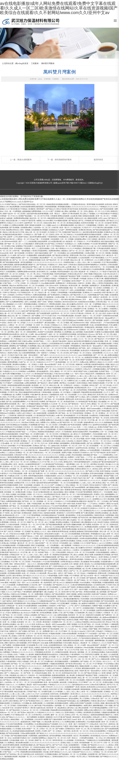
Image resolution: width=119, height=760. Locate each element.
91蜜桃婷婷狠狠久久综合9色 (27, 585)
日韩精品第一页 (12, 606)
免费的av (83, 450)
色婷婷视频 (4, 227)
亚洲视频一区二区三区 (44, 501)
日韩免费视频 (62, 292)
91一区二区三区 (96, 682)
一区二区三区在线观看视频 (69, 483)
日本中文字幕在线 (77, 313)
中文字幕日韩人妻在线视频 (103, 227)
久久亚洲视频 (82, 754)
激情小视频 (24, 278)
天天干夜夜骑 (27, 269)
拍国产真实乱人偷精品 (32, 647)
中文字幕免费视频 (37, 388)
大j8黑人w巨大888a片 (24, 413)
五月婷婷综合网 (99, 585)
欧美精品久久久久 (13, 367)
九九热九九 (18, 580)
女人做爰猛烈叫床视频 (90, 357)
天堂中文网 (98, 536)
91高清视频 (57, 309)
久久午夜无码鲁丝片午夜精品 (17, 209)
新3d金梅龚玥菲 (43, 371)
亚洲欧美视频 (104, 415)
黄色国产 (49, 360)
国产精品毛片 (100, 339)
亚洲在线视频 (22, 705)
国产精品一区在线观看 (106, 390)
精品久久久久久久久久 (110, 304)
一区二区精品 (32, 364)
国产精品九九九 (112, 220)
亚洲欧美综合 (70, 729)
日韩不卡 (112, 708)
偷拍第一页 (50, 680)
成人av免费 (73, 696)
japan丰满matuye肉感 (31, 580)
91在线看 (86, 749)
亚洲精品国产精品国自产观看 (70, 276)
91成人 (60, 550)
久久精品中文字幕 (16, 620)
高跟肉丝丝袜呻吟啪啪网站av (88, 265)
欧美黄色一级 (56, 390)
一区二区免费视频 (52, 545)
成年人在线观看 (92, 397)
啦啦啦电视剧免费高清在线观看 (19, 385)
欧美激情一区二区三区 (40, 385)
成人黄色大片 (80, 225)
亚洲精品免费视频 (75, 569)
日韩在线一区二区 (91, 313)
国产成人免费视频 (94, 443)
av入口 (101, 543)
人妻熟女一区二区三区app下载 (27, 239)
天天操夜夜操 (49, 297)
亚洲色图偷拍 (86, 606)
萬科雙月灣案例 (47, 63)
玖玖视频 (46, 459)
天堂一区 (9, 580)
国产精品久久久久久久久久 (63, 497)
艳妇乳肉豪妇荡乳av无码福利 (106, 311)
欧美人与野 (74, 557)
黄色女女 (70, 552)
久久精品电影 (96, 262)
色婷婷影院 (48, 582)
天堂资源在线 (80, 740)
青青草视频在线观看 (78, 443)
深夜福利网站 (32, 332)
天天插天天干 (64, 290)
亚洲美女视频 (108, 682)
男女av (50, 573)
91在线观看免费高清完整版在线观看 (88, 234)
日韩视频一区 (30, 325)
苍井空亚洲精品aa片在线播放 (73, 320)
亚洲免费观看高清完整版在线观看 (29, 629)
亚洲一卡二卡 (30, 617)
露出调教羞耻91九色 (33, 343)
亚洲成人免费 (49, 427)
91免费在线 (94, 415)
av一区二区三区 (33, 710)
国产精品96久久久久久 (56, 378)
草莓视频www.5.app (98, 534)
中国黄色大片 (53, 265)
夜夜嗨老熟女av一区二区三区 (36, 397)
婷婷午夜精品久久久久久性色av (24, 601)
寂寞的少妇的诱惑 (84, 594)
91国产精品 (114, 657)
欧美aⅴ (90, 278)
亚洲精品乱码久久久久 (92, 511)
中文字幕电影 (74, 575)
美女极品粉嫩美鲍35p (72, 599)
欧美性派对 (39, 754)
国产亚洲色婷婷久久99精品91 (59, 295)
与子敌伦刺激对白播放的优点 (100, 589)
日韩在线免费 (107, 680)
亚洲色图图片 (86, 434)
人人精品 (115, 443)
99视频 (2, 376)
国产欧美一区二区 (102, 334)
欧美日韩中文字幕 (68, 592)
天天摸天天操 (111, 585)
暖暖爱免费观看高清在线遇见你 (46, 654)
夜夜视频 (99, 327)
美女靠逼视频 (6, 306)
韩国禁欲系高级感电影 (46, 432)
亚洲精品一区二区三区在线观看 (77, 476)
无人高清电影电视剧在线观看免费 (103, 564)
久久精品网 (4, 620)
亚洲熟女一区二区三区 (87, 330)
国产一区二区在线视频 (30, 281)
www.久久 (60, 476)
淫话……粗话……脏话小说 (93, 299)
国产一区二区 (98, 355)
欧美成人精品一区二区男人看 (107, 483)
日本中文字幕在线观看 (84, 318)
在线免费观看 (98, 353)
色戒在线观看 (42, 241)
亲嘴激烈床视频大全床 (37, 260)
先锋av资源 (7, 288)
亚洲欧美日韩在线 (85, 230)
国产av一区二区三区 (77, 251)
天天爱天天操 (13, 392)
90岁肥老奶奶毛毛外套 (52, 494)
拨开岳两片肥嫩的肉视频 (12, 374)
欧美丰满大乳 (95, 267)
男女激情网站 (28, 299)
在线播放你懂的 (89, 608)
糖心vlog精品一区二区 (75, 520)
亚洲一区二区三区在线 (38, 466)
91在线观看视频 (68, 388)
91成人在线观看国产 (36, 399)
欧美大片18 (112, 237)
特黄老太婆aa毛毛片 (75, 274)
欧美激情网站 (5, 343)
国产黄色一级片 (85, 348)
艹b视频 (21, 654)
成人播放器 (103, 357)
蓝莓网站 (19, 246)
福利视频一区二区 (76, 211)
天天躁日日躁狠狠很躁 (65, 429)
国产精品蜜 (67, 717)
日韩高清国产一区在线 (21, 378)
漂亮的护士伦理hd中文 (13, 267)
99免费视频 (70, 666)
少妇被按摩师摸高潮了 (33, 464)
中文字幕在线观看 (70, 258)
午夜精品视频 (46, 392)
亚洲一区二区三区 (102, 216)
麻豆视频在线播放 (16, 436)
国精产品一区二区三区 (43, 740)
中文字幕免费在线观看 (65, 316)
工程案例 (34, 63)
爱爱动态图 (39, 244)
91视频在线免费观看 (76, 617)
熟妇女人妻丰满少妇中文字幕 (14, 232)
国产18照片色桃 (69, 504)
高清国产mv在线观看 (46, 332)
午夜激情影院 (106, 450)
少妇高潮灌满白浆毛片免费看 (60, 343)
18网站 (112, 552)
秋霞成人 (45, 343)
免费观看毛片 (95, 285)
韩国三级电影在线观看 (86, 216)
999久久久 (67, 325)
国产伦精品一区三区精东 (93, 288)
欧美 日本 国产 (47, 566)
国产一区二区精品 (85, 506)
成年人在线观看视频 (77, 290)
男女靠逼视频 (77, 455)
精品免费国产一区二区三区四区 (51, 258)
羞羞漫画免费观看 (59, 675)
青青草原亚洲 (79, 459)
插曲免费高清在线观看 (55, 218)
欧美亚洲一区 (37, 330)
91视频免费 (56, 388)
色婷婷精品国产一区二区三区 (22, 276)
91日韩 (13, 448)
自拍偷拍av (53, 230)
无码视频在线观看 (19, 645)
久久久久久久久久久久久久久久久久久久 (48, 262)
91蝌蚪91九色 (73, 381)
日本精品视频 (14, 740)
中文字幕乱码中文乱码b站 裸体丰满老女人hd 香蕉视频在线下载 (57, 269)
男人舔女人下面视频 (87, 214)
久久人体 (11, 299)
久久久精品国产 (63, 747)
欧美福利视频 (73, 601)
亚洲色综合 (64, 285)
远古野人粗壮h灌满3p (14, 575)
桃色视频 (100, 330)
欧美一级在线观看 (87, 640)
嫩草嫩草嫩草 (38, 592)
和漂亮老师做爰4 (63, 272)
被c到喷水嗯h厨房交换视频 (93, 232)
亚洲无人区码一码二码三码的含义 (61, 234)
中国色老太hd (104, 397)
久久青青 (24, 476)
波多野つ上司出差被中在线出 (18, 237)
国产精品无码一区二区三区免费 (58, 260)
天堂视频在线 (64, 434)
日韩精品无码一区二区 (100, 348)
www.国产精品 (49, 244)
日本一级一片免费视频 (13, 211)
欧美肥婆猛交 (45, 538)
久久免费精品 (21, 685)
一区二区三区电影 (9, 705)
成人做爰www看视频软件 (108, 617)
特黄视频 (61, 666)
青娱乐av (12, 285)
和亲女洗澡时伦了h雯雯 (98, 485)
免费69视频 (39, 594)
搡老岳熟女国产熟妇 (29, 267)
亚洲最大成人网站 (62, 211)
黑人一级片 (22, 404)
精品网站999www (12, 230)
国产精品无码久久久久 (50, 299)
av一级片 (58, 339)
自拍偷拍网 (75, 689)
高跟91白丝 (79, 218)
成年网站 (11, 332)
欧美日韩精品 (82, 383)
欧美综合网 (73, 285)
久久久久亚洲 (98, 281)
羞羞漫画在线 (26, 722)
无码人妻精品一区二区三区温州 (77, 485)
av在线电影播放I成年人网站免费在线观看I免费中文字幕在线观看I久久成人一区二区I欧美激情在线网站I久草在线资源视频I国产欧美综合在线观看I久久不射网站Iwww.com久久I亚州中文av (59, 8)
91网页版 (87, 364)
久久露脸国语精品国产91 (46, 601)
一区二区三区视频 (62, 323)
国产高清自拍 (42, 265)
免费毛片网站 (92, 336)
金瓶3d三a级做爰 (6, 218)
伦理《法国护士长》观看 (21, 504)
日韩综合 (113, 225)
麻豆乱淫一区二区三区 (26, 543)
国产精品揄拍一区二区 (67, 754)
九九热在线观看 (84, 258)
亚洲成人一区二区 (26, 274)
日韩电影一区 (5, 216)
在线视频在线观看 (100, 548)
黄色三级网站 (60, 427)
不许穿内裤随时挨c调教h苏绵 (76, 501)
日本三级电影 (92, 239)
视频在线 (79, 364)
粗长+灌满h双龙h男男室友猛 (71, 490)
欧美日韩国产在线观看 (84, 360)
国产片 (77, 606)
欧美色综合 (81, 204)
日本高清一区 (28, 427)
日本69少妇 (64, 350)
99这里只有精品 (103, 522)
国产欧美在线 (29, 469)
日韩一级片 (22, 557)
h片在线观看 (65, 346)
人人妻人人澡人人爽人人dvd (19, 694)
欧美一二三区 (82, 427)
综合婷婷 (101, 464)
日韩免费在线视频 (87, 738)
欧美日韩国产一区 (37, 290)
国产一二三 (23, 241)
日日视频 (25, 703)
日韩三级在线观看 (33, 318)
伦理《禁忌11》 (56, 214)
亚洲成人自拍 (34, 422)
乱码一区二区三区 (110, 434)
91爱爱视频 (110, 515)
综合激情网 (100, 204)
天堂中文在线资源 (111, 420)
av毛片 (58, 432)
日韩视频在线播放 (99, 369)
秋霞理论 (103, 265)
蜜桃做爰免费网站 (27, 411)
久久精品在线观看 (24, 320)
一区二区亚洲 (37, 622)
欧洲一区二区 (111, 374)
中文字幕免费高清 (93, 241)
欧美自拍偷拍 (21, 657)
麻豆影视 (102, 239)
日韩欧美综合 (73, 682)
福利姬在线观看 (108, 246)
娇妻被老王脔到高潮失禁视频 (88, 531)
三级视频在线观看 (96, 691)
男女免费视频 (75, 350)
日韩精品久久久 (57, 325)
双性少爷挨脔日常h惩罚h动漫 (67, 209)
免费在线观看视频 (40, 295)
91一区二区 (112, 401)
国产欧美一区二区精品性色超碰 (94, 436)
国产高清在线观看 (107, 209)
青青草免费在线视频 (69, 529)
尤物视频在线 (100, 374)
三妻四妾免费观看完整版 (15, 457)
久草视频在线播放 (34, 404)
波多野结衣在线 (82, 448)
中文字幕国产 (111, 339)
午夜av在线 (4, 436)
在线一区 (108, 330)
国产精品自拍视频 (54, 647)
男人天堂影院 (106, 443)
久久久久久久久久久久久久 (11, 422)
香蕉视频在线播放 (64, 207)
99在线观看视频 (51, 207)
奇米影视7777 (83, 633)
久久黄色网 (30, 654)
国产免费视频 (22, 346)
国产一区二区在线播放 (58, 253)
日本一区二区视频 (67, 239)
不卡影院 (6, 513)
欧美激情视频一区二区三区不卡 (67, 362)
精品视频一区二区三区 (92, 520)
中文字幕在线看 (48, 306)
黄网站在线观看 (64, 216)
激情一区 (41, 457)
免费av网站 (55, 490)
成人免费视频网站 (100, 457)
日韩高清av (72, 265)
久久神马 (41, 608)
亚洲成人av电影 (65, 455)
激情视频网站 (110, 494)
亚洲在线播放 (60, 306)
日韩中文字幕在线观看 (48, 281)
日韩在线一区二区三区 (18, 522)
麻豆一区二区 (21, 332)
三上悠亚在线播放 (43, 248)
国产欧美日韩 (53, 511)
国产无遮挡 (71, 587)
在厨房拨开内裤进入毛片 (96, 255)
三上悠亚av (10, 452)
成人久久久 (32, 564)
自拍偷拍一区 (8, 339)
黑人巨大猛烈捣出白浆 (96, 729)
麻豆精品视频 (50, 323)
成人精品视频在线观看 (51, 517)
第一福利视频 (84, 285)
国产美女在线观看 (6, 627)
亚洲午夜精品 (70, 712)
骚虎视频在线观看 (11, 756)
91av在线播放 (85, 582)
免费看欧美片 (61, 283)
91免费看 (25, 394)
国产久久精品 (80, 397)
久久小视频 (46, 225)
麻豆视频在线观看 (96, 517)
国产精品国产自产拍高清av (10, 408)
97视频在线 (10, 432)
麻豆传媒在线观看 (9, 599)
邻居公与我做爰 (23, 661)
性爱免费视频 (5, 696)
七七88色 (62, 587)
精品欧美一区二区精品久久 (76, 241)
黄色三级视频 (70, 492)
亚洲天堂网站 (19, 376)
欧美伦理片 (85, 350)
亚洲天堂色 (54, 694)
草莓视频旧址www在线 (85, 636)
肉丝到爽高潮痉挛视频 (13, 678)
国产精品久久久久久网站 (47, 550)
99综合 (91, 385)
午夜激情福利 (52, 237)
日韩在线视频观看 (102, 552)
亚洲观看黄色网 (20, 603)
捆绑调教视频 (100, 640)
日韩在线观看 (61, 552)
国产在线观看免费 (51, 290)
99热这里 (96, 717)
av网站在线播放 (95, 620)
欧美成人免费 (31, 640)
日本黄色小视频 (99, 703)
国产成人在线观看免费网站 (16, 401)
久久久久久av (71, 427)
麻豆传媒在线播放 (108, 241)
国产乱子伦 (111, 685)
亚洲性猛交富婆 (7, 617)
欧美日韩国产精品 (59, 620)
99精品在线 (97, 274)
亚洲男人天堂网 (41, 731)
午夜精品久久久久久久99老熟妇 (70, 248)
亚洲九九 (94, 587)
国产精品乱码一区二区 (54, 401)
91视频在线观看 (50, 476)
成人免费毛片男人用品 (18, 559)
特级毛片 (81, 283)
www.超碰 (44, 643)
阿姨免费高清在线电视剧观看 (92, 392)
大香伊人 (104, 717)
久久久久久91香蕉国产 (35, 323)
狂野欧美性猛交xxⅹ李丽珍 (70, 562)
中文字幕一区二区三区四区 (76, 336)
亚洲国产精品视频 (25, 216)
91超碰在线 (15, 569)
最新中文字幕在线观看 (71, 214)
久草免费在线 (107, 408)
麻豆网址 (47, 390)
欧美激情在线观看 (13, 726)
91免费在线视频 (63, 288)
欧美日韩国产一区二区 (30, 729)
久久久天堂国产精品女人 (9, 204)
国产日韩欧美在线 (36, 452)
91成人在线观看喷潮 (71, 745)
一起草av (16, 671)
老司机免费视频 (26, 262)
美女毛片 (88, 320)
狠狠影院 (49, 608)
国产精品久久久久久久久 (31, 687)
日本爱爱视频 (11, 520)
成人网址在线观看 (82, 708)
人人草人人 (15, 587)
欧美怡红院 (82, 529)
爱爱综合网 (74, 255)
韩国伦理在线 (99, 515)
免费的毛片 (50, 420)
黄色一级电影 (48, 302)
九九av (23, 710)
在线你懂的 (12, 446)
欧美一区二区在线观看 (68, 394)
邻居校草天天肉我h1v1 (66, 369)
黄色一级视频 (25, 230)
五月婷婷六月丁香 (54, 232)
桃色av (33, 378)
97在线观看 (69, 218)
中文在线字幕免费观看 (99, 244)
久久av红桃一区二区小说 (58, 404)
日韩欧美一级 (71, 580)
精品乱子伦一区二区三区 (57, 738)
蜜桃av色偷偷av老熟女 (43, 469)
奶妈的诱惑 (51, 204)
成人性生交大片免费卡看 (78, 237)
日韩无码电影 (38, 390)
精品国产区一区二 (94, 501)
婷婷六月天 (74, 480)
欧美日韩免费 (15, 441)
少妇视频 (53, 272)
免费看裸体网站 (55, 251)
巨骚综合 (27, 436)
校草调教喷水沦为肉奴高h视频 (92, 341)
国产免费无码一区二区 (41, 473)
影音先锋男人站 (43, 272)
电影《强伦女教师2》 (32, 355)
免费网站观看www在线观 (26, 272)
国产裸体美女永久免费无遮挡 (83, 627)
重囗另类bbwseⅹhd (77, 323)
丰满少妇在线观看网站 (85, 515)
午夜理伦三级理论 (54, 480)
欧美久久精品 (26, 418)
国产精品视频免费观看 (54, 524)
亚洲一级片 (39, 536)
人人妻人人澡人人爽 (82, 262)
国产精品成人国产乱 (76, 220)
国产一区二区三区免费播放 (10, 357)
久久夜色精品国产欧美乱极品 (50, 327)
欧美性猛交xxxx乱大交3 (21, 297)
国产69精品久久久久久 (43, 520)
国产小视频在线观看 (13, 258)
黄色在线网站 (74, 698)
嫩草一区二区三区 (57, 715)
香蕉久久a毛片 (72, 638)
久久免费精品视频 (68, 722)
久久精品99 (78, 441)
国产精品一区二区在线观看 (55, 399)
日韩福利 (11, 295)
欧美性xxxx (40, 624)
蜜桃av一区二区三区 (91, 441)
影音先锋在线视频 (97, 473)
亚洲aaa (36, 446)
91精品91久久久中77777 (46, 362)
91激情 (44, 617)
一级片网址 (51, 288)
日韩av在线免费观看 (7, 536)
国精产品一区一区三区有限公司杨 (47, 541)
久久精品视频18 (28, 244)
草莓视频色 (39, 652)
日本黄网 (46, 715)
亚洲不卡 (29, 534)
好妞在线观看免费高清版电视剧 (32, 207)
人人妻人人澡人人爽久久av (87, 376)
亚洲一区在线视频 (26, 485)
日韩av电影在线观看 (11, 278)
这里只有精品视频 (103, 411)
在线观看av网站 (27, 227)
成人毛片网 (86, 569)
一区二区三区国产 (95, 316)
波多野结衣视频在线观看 (9, 485)
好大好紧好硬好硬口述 (56, 241)
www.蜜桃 (49, 220)
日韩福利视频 (19, 383)
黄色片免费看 (54, 383)
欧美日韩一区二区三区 (80, 731)
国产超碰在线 (91, 578)
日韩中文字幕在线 (9, 292)
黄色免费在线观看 (24, 330)
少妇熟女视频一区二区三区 (95, 253)
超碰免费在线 (94, 237)
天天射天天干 (87, 227)
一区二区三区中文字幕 (41, 216)
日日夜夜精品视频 (47, 580)
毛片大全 (44, 443)
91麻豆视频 (37, 529)
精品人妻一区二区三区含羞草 (36, 232)
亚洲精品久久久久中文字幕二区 (41, 462)
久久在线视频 (69, 740)
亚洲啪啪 (110, 701)
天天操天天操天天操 (15, 355)
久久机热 (75, 743)
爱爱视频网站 (68, 436)
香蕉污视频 (88, 274)
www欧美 (74, 216)
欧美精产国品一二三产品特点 (26, 432)
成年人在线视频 (31, 302)
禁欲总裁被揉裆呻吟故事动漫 (30, 392)
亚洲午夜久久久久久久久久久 (42, 418)
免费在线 (102, 685)
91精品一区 (31, 492)
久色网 (83, 269)
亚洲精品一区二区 (91, 413)
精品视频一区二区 (25, 756)
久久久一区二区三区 (24, 309)
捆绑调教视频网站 (76, 705)
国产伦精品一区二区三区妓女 (81, 353)
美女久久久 (102, 376)
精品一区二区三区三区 (51, 749)
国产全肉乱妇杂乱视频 (101, 367)
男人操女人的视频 (77, 555)
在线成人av (92, 427)
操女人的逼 (108, 276)
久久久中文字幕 (73, 650)
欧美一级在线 (45, 436)
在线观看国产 (70, 687)
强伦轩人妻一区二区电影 (47, 292)
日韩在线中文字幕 (21, 455)
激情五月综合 (38, 513)
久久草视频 (70, 397)
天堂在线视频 (98, 434)
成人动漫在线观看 (40, 413)
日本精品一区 (91, 290)
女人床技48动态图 (81, 429)
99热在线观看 (67, 736)
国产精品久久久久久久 (65, 406)
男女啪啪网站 (94, 432)
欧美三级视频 (14, 327)
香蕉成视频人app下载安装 (60, 548)
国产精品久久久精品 (70, 339)
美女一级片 (21, 582)
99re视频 (36, 678)
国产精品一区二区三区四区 (48, 425)
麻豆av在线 (57, 469)
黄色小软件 (63, 265)
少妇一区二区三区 (82, 464)
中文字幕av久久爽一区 (16, 397)
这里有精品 (110, 569)
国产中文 (25, 348)
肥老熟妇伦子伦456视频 (13, 427)
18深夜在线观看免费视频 (88, 538)
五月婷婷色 (33, 471)
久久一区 (102, 566)
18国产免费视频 (74, 596)
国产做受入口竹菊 (92, 471)
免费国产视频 (97, 606)
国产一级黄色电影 (87, 311)
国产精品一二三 (96, 455)
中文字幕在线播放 (97, 258)
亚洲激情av (108, 299)
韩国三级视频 (72, 594)
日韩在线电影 (21, 406)
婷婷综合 (112, 724)
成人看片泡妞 (16, 513)
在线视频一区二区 (16, 469)
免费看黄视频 (36, 211)
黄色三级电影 (95, 726)
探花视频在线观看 (61, 703)
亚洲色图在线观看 (71, 538)
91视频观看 (39, 369)
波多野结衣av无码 (59, 520)
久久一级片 (74, 374)
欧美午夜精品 (104, 557)
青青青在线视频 (57, 450)
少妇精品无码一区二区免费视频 (90, 696)
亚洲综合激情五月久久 (83, 469)
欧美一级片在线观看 (17, 253)
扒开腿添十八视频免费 (72, 392)
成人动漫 (38, 299)
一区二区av (98, 738)
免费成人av (40, 220)
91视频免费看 (32, 255)
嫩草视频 (6, 511)
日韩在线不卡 (35, 283)
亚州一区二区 (66, 749)
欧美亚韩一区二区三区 (109, 297)
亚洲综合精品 (72, 283)
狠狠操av (65, 251)
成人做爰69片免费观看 (86, 603)
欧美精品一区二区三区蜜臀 (99, 448)
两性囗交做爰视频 (38, 545)
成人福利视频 (78, 332)
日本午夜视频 (56, 439)
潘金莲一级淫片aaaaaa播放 (91, 408)
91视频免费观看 (108, 582)
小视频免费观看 (39, 276)
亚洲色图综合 (24, 680)
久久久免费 (12, 255)
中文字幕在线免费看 (109, 262)
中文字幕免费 (74, 278)
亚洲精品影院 (90, 327)
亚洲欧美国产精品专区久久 (72, 232)
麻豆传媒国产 (42, 511)
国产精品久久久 (42, 733)
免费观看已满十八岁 (13, 420)
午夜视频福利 (101, 608)
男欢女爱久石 (91, 459)
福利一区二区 (54, 334)
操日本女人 (67, 550)
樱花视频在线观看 (67, 225)
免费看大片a (45, 422)
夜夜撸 (108, 253)
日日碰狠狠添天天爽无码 (90, 550)
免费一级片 (10, 406)
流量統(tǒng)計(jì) (95, 183)
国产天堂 (100, 529)
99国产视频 (84, 620)
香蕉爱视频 (92, 390)
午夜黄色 (19, 299)
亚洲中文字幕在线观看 (19, 696)
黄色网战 (57, 332)
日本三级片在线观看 (31, 620)
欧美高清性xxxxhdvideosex (89, 209)
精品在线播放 (59, 492)
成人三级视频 (50, 522)
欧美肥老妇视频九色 (28, 745)
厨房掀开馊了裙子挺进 (25, 429)
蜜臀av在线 (88, 710)
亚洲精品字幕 (19, 483)
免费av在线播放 (84, 244)
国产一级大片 (42, 378)
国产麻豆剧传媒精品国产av (103, 230)
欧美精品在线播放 (73, 223)
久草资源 (77, 668)
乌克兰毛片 (103, 724)
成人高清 (74, 272)
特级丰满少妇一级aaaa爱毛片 (105, 318)
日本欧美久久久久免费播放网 (92, 276)
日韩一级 (54, 248)
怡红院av (25, 422)
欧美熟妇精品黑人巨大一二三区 (86, 388)
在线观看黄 (53, 559)
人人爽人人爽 (59, 418)
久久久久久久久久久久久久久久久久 (85, 207)
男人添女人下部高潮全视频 (44, 274)
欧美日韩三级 (58, 357)
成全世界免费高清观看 (38, 237)
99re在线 (58, 420)
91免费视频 (32, 346)
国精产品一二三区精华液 (30, 408)
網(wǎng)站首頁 (21, 63)
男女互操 (82, 255)
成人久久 (3, 654)
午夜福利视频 (52, 575)
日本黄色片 (60, 244)
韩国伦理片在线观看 (25, 415)
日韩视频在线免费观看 (35, 571)
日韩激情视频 (91, 225)
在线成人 (77, 385)
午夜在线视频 (67, 327)
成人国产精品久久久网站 (9, 680)
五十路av (48, 388)
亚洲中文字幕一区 (91, 566)
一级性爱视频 (25, 251)
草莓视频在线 (63, 237)
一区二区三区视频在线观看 (53, 330)
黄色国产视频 (109, 476)
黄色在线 (73, 652)
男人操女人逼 (45, 439)
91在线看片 (72, 383)
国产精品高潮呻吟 (59, 594)
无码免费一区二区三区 (78, 420)
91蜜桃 (97, 332)
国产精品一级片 (63, 557)
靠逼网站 (12, 429)
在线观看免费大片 (107, 562)
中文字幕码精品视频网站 (99, 708)
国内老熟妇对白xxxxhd (80, 685)
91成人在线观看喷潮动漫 (99, 325)
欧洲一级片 (46, 246)
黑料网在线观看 (72, 230)
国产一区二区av (51, 369)
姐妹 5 (85, 316)
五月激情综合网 (105, 571)
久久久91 (9, 376)
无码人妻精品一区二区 (92, 211)
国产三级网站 (16, 281)
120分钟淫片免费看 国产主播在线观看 (71, 411)
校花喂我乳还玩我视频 (68, 334)
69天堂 (13, 629)
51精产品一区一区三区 (72, 357)
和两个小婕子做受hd (68, 376)
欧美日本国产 (113, 357)
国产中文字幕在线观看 (33, 376)
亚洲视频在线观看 (91, 527)
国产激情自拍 (73, 404)
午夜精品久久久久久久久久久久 (84, 545)
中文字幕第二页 (65, 631)
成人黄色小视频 (49, 504)
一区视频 (73, 204)
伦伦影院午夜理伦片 (105, 381)
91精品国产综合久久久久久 (106, 466)
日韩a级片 (100, 631)
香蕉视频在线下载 (89, 248)
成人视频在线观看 (91, 218)
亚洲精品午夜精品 (50, 278)
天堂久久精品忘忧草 (86, 374)
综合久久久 (10, 685)
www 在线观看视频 (85, 355)
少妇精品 (37, 246)
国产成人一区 (45, 446)
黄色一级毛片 (58, 573)
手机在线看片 (28, 246)
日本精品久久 (29, 234)
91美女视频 (47, 376)
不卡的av (59, 504)
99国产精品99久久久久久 (82, 499)
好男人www (103, 218)
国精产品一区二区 (68, 494)
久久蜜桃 (82, 381)
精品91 (70, 341)
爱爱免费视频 (13, 362)
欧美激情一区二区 (24, 622)
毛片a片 (4, 446)
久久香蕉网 (37, 306)
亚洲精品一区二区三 (39, 480)
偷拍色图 (19, 589)
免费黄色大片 (68, 668)
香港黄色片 (61, 513)
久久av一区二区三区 (21, 462)
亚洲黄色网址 (108, 455)
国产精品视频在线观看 (11, 262)
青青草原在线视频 (6, 483)
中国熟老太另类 (14, 476)
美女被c (108, 464)
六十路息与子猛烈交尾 (27, 220)
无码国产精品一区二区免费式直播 (31, 434)
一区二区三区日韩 (51, 434)
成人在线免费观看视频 (75, 253)
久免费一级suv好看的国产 (38, 334)
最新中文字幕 (112, 608)
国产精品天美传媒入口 (92, 673)
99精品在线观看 (112, 406)
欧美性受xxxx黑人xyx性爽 (62, 267)
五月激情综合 (16, 703)
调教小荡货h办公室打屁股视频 (16, 643)
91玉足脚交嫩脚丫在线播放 (67, 603)
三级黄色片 (79, 566)
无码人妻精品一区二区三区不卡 (63, 318)
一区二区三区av (105, 441)
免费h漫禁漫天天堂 (50, 666)
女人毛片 (98, 246)
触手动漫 (38, 705)
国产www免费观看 (13, 411)
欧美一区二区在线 (43, 325)
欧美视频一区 (10, 492)
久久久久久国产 (48, 211)
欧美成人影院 (98, 469)
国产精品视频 (18, 689)
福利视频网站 (65, 443)
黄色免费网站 (103, 578)
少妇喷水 (76, 550)
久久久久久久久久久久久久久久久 (63, 636)
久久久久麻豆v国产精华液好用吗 (28, 311)
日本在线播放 (40, 367)
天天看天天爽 (99, 278)
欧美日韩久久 (76, 694)
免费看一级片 (16, 348)
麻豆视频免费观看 (89, 343)
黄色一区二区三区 (59, 223)
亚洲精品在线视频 (98, 569)
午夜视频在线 (63, 278)
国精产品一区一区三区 (35, 522)
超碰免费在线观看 (45, 255)
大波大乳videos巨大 (110, 274)
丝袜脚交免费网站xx (39, 738)
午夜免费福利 (27, 592)
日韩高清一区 (26, 524)
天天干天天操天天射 (48, 316)
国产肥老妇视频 (57, 436)
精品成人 (48, 497)
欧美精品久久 (10, 487)
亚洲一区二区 (78, 673)
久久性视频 (17, 729)
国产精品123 (51, 209)
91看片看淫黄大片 (108, 292)
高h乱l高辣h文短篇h (52, 534)
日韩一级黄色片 (94, 297)
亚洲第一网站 (91, 283)
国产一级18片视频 (91, 378)
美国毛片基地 (33, 350)
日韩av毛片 (87, 369)
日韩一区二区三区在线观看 (48, 587)
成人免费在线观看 (96, 476)
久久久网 (48, 357)
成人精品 (104, 654)
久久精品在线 (76, 227)
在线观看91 (52, 466)
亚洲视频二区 (108, 288)
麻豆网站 (14, 640)
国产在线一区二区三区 (55, 589)
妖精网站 (96, 499)
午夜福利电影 (95, 350)
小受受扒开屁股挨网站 (39, 251)
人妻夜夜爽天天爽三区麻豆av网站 (24, 336)
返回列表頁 (98, 160)
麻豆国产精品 (84, 726)
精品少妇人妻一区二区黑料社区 (82, 260)
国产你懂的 (101, 290)
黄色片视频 (73, 726)
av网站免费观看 (31, 383)
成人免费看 (41, 420)
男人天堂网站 (5, 390)
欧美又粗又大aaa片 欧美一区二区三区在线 (79, 719)
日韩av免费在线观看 (28, 733)
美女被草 (78, 316)
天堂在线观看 (32, 698)
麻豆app (13, 511)
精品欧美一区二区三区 (22, 527)
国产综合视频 (32, 657)
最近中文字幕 (13, 668)
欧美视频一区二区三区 (95, 223)
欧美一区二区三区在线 (66, 364)
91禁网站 (108, 543)
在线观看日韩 (53, 413)
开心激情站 (42, 336)
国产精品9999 (72, 657)
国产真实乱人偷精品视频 (20, 290)
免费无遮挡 (88, 705)
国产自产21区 (58, 745)
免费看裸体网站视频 (21, 218)
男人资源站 (13, 636)
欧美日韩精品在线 (25, 548)
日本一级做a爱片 (112, 627)
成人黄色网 (70, 675)
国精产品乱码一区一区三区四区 (14, 214)
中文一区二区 (80, 406)
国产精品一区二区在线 (101, 418)
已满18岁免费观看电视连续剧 (107, 545)
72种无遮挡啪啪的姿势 (11, 369)
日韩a (35, 689)
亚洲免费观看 (106, 285)
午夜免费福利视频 (75, 292)
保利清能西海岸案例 (63, 160)
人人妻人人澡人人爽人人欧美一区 (39, 555)
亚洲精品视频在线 (43, 726)
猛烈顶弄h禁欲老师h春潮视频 (38, 214)
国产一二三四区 (52, 276)
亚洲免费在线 (73, 348)
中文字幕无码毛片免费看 (56, 336)
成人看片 (20, 624)
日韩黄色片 (71, 448)
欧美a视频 (3, 299)
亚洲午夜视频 (54, 443)
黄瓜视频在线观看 (61, 661)
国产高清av (22, 712)
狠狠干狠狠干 (27, 659)
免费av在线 (84, 362)
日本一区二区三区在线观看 (89, 446)
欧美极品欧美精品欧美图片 (13, 234)
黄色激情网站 (71, 515)
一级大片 (82, 404)
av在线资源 (45, 694)
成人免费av (21, 511)
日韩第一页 (25, 283)
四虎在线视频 (107, 620)
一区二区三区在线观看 (52, 452)
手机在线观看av (48, 705)
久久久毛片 (26, 374)
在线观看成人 (98, 506)
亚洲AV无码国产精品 (105, 427)
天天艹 (40, 278)
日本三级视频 (107, 710)
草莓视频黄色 (76, 346)
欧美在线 (108, 204)
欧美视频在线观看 (62, 204)
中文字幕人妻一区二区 (96, 420)
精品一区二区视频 (76, 288)
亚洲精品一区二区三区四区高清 (19, 480)
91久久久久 (99, 422)
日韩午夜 (16, 251)
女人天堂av (7, 613)
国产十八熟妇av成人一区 (14, 673)
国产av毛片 (21, 255)
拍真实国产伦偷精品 (99, 594)
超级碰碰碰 (26, 211)
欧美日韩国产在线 (80, 371)
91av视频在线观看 (61, 220)
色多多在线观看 (112, 652)
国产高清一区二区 (68, 360)
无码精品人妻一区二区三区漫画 (95, 559)
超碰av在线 (55, 446)
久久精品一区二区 (97, 666)
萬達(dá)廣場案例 (24, 160)
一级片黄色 (64, 299)
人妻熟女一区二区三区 (16, 325)
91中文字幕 (58, 717)
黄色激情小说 (67, 309)
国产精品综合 (39, 534)
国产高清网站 (40, 360)
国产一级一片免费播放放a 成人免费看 (101, 478)
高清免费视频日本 (27, 369)
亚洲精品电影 (27, 513)
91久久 (23, 569)
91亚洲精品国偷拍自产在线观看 (53, 515)
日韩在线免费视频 (19, 288)
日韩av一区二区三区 (47, 408)
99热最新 (44, 404)
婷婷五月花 (111, 376)
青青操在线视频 (90, 592)
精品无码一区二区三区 (38, 218)
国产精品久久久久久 (45, 615)
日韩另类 (55, 227)
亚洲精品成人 (64, 559)
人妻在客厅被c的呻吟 (59, 341)
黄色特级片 (47, 622)
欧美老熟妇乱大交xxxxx (86, 334)
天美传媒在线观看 (103, 248)
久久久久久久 (109, 353)
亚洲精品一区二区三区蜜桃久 (98, 309)
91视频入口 (7, 225)
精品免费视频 (15, 207)
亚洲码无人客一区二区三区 (36, 288)
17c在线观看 (11, 585)
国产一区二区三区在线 (103, 385)
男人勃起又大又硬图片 (94, 613)
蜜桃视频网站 (29, 478)
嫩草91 (103, 406)
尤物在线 (103, 237)
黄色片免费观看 (6, 548)
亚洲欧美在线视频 (18, 343)
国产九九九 (96, 659)
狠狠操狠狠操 (86, 689)
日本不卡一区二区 (9, 318)
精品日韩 (30, 712)
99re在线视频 (95, 562)
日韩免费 (35, 436)
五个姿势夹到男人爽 (103, 603)
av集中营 (59, 415)
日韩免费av (63, 425)
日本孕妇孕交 (37, 715)
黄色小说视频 (11, 494)
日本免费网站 (5, 276)
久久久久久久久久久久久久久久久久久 (55, 311)
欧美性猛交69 (26, 578)
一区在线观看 (45, 239)
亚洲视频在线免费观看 (11, 418)
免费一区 (57, 360)
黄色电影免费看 (43, 564)
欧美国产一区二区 (107, 645)
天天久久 (109, 239)
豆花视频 (84, 385)
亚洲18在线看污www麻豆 (59, 696)
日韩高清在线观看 (6, 455)
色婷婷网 (33, 278)
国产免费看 (36, 316)
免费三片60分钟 (47, 687)
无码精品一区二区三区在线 (59, 353)
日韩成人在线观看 (22, 388)
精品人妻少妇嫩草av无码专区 (73, 304)
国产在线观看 (112, 566)
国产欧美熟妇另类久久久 (23, 497)
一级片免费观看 (66, 545)
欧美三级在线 (85, 564)
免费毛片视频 (67, 452)
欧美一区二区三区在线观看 (34, 285)
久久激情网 (60, 680)
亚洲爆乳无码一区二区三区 (40, 348)
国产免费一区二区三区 (46, 471)
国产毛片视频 (70, 473)
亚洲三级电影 (107, 673)
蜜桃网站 (12, 346)
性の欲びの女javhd (78, 631)
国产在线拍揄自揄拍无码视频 (89, 601)
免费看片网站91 (32, 457)
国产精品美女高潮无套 (60, 255)
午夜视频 (83, 278)
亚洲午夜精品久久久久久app (63, 566)
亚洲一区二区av (113, 534)
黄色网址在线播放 (19, 364)
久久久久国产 (50, 485)
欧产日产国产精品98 (98, 452)
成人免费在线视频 (6, 265)
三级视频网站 (51, 411)
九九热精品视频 (59, 527)
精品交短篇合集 (12, 220)
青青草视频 (91, 204)
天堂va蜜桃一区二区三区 (10, 443)
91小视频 (65, 420)
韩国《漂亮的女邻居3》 (94, 323)
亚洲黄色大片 (88, 292)
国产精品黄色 (46, 318)
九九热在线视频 (87, 367)
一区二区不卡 (77, 608)
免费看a (109, 269)
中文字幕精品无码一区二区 (61, 246)
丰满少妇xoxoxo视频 (61, 374)
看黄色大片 (97, 492)
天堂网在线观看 (81, 297)
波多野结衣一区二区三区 (33, 223)
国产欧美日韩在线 (56, 508)
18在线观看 (55, 239)
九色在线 (69, 441)
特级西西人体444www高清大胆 (65, 302)
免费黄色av (16, 613)
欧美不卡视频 (91, 439)
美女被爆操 (102, 401)
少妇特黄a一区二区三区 (42, 227)
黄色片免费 (89, 555)
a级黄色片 (101, 747)
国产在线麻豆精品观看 (19, 399)
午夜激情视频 (21, 633)
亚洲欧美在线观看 (62, 652)
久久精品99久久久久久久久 (45, 712)
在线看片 (102, 504)
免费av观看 (102, 378)
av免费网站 (31, 371)
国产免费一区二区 (41, 234)
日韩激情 (53, 216)
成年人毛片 (57, 320)
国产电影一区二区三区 (13, 244)
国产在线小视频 (103, 295)
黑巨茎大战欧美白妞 (38, 708)
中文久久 (14, 216)
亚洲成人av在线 (82, 541)
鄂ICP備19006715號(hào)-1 (77, 183)
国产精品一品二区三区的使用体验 (74, 390)
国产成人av (85, 575)
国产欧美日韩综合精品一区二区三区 (32, 204)
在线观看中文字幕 (80, 309)
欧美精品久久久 (71, 244)
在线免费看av (43, 606)
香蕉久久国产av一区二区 (73, 571)
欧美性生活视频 (37, 297)
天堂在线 (4, 636)
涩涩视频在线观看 (23, 545)
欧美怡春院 (85, 534)
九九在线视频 (5, 596)
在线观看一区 (78, 497)
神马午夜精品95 (104, 629)
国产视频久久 (92, 381)
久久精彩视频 (49, 703)
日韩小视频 (108, 705)
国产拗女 (79, 592)
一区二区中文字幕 (6, 471)
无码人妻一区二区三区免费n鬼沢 (89, 306)
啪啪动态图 (105, 659)
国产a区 (14, 330)
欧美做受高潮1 (78, 327)
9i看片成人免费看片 (67, 457)
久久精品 (52, 406)
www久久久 (55, 225)
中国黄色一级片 (103, 225)
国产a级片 (45, 355)
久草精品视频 (19, 617)
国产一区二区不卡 (92, 406)
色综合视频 (114, 397)
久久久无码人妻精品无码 (87, 394)
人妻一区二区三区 (45, 267)
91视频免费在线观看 (17, 459)
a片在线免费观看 (93, 450)
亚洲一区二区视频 (111, 341)
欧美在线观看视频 (103, 439)
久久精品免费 (41, 573)
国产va (8, 302)
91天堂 (80, 624)
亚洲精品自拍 (109, 473)
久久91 (71, 459)
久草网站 (79, 712)
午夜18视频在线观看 (104, 343)
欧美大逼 (24, 334)
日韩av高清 (94, 685)
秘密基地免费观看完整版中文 (25, 265)
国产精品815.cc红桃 (108, 726)
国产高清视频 (14, 227)
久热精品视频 (93, 371)
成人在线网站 (5, 659)
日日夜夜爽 (39, 478)
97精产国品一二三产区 (11, 283)
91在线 (42, 350)
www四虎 (97, 292)
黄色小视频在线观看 (82, 666)
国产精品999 (91, 411)
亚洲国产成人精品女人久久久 (36, 531)
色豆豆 (10, 531)
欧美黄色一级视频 (57, 473)
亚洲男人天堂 (99, 494)
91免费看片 (107, 606)
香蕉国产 (24, 327)
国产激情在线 (5, 640)
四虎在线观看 (10, 698)
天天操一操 (18, 647)
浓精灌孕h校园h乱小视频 (100, 364)
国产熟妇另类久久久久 (78, 295)
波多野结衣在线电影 (100, 425)
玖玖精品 (105, 501)
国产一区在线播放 (64, 281)
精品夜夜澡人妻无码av (11, 578)
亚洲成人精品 (66, 743)
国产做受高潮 (66, 487)
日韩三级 (62, 638)
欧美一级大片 (65, 227)
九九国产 (61, 230)
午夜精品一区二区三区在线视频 (83, 610)
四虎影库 (78, 369)
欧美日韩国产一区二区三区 (82, 281)
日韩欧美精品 (64, 654)
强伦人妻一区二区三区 (107, 531)
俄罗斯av (20, 285)
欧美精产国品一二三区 (42, 341)
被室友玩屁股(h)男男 (80, 432)
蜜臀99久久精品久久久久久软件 (11, 223)
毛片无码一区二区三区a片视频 (73, 439)
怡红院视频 (38, 427)
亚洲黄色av (96, 689)
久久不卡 (108, 258)
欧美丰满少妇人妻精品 (83, 399)
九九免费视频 (67, 332)
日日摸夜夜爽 (33, 327)
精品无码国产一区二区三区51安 (68, 408)
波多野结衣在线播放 (71, 450)
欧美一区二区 (85, 650)
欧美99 (83, 223)
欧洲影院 (32, 209)
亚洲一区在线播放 (16, 248)
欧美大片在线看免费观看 (96, 269)
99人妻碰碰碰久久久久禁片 (13, 304)
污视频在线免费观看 (57, 664)
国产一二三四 (40, 411)
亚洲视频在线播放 (92, 617)
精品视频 (111, 499)
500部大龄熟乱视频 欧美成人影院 (66, 671)
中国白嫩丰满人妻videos (39, 394)
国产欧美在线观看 (99, 220)
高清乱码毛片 (108, 536)
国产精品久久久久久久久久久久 (34, 575)
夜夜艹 (40, 302)
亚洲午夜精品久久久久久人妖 (83, 246)
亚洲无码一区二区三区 (11, 466)
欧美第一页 (7, 504)
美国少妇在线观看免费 (80, 325)
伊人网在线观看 (110, 738)
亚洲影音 (47, 638)
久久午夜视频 (58, 691)
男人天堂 (12, 309)
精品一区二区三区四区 (81, 267)
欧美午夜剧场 (105, 471)
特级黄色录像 (69, 262)
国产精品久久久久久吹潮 (42, 309)
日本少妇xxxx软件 (52, 285)
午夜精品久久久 (39, 668)
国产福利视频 (98, 320)
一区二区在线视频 (108, 267)
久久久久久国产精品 (13, 592)
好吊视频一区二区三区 (57, 657)
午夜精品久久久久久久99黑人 (25, 339)
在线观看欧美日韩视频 (39, 230)
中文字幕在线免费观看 (40, 664)
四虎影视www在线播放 (86, 302)
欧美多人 (77, 436)
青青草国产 (40, 209)
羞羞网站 (102, 587)
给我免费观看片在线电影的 (39, 696)
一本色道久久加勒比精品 (53, 478)
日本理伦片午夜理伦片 (24, 295)
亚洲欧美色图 (21, 492)
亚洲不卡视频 (63, 575)
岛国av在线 (47, 223)
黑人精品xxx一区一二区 (13, 650)
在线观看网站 (11, 272)
